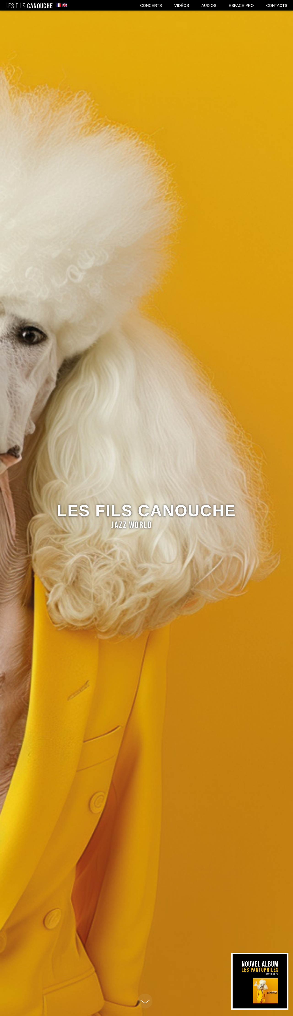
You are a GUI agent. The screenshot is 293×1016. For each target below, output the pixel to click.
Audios (208, 5)
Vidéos (181, 5)
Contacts (276, 5)
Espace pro (241, 5)
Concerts (151, 5)
